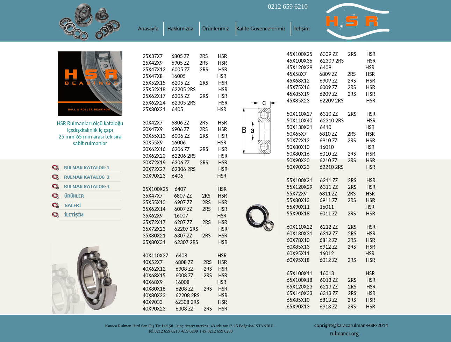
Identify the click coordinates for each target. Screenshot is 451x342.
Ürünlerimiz (215, 28)
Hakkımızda (180, 28)
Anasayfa (148, 28)
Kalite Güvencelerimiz (262, 28)
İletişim (301, 28)
